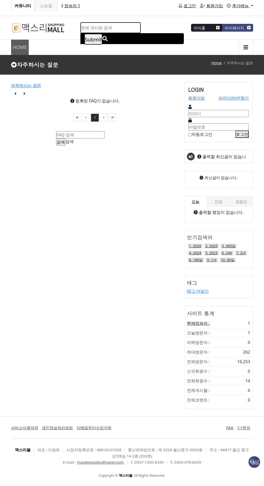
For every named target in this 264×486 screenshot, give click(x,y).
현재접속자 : (218, 323)
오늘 (195, 201)
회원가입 (211, 6)
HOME (20, 47)
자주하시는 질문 (26, 85)
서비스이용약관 (24, 427)
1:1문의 (243, 427)
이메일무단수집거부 (94, 427)
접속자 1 (71, 6)
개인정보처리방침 (57, 427)
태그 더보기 (198, 291)
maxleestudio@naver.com (100, 462)
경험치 (241, 201)
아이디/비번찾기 (233, 98)
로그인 (187, 6)
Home (217, 62)
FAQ (230, 427)
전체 (218, 201)
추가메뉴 (238, 6)
